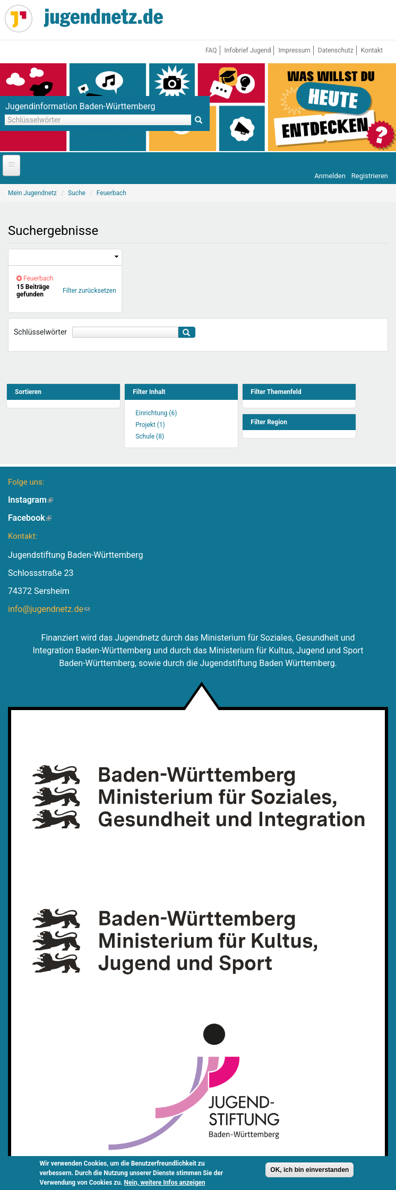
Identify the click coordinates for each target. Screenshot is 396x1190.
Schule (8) (149, 436)
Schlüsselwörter (40, 332)
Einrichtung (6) (156, 413)
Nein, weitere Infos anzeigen (164, 1182)
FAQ (211, 50)
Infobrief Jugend (248, 50)
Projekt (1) (150, 424)
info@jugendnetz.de (49, 609)
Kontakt (372, 50)
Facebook (29, 518)
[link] (65, 257)
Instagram (30, 500)
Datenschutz (336, 50)
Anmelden (330, 176)
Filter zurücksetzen (89, 290)
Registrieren (369, 176)
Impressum (294, 50)
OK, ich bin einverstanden (309, 1170)
